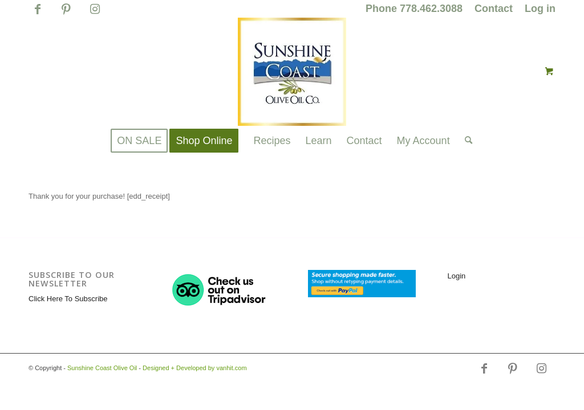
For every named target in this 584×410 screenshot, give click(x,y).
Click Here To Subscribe (68, 298)
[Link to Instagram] (94, 14)
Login (457, 276)
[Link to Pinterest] (66, 14)
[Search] (464, 140)
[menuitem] (414, 9)
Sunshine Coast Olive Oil (102, 367)
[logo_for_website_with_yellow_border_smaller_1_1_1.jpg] (292, 72)
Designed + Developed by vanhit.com (195, 367)
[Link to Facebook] (37, 14)
